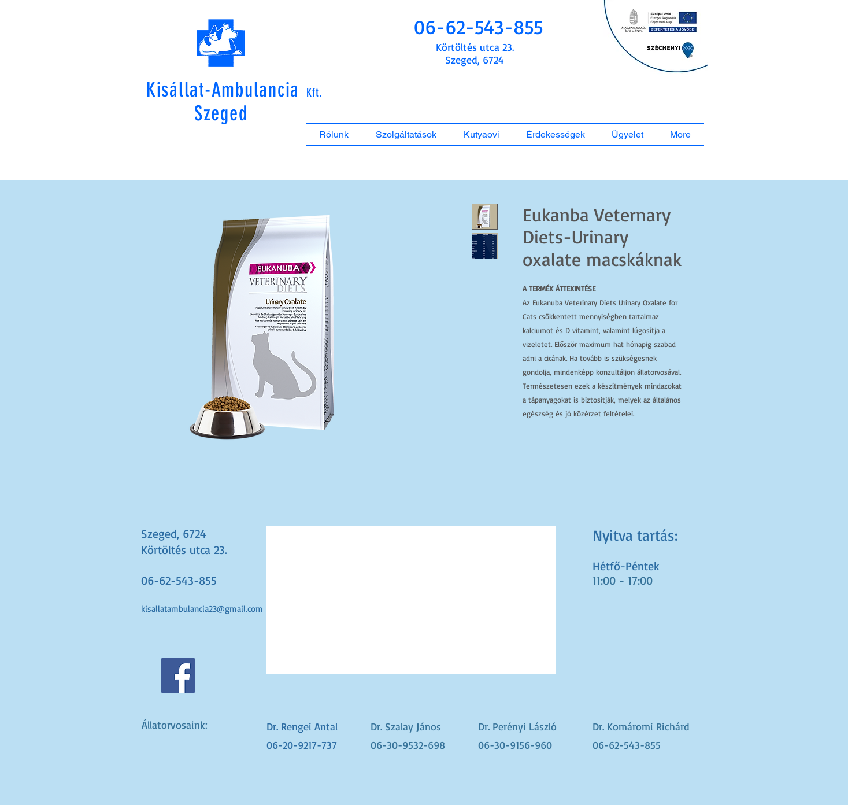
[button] (479, 26)
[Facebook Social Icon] (178, 675)
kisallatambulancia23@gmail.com (202, 608)
